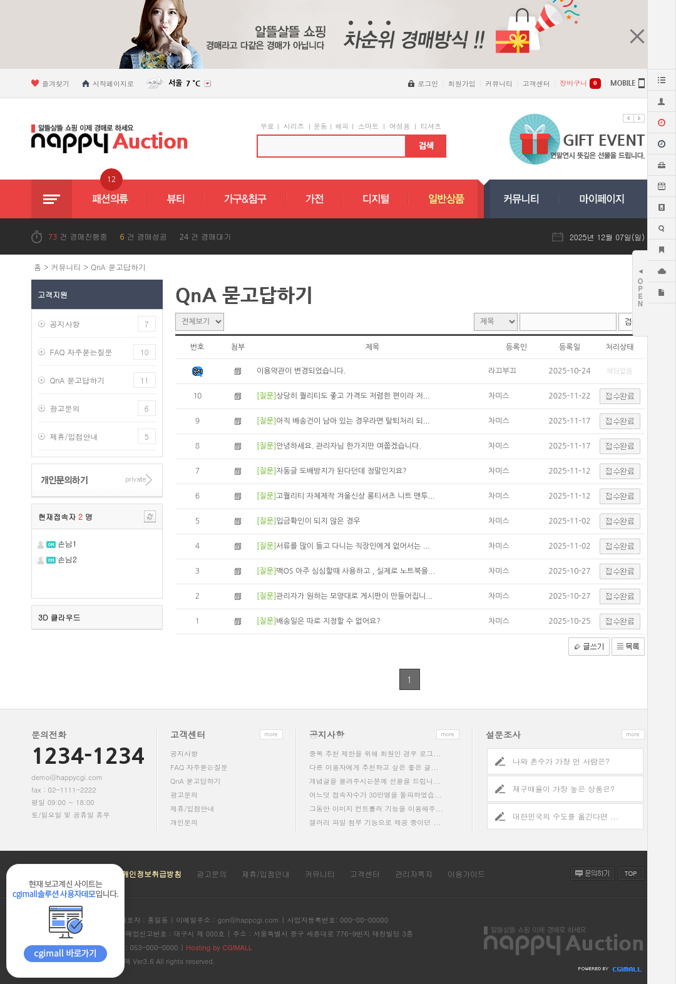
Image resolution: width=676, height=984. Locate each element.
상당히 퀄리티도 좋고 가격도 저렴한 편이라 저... (352, 396)
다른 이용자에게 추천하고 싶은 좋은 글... (374, 767)
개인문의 (184, 822)
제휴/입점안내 (73, 436)
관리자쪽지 (414, 873)
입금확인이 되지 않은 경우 (318, 521)
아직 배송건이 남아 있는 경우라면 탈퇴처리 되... (352, 421)
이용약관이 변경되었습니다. (301, 371)
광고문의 (64, 408)
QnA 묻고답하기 (118, 266)
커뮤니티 (66, 266)
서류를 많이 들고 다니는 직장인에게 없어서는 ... (352, 546)
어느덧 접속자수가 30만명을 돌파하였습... (375, 794)
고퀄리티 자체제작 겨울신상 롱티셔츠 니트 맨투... (355, 496)
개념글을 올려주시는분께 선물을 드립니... (375, 781)
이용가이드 (466, 873)
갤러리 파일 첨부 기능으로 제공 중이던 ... (375, 822)
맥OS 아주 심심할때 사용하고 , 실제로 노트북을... (355, 571)
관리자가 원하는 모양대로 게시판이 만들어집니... (354, 596)
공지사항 (64, 323)
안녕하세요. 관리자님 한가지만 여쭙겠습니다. (348, 446)
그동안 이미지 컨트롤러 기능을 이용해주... (376, 808)
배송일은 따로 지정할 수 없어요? (328, 621)
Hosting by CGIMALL (219, 947)
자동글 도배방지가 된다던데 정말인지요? (341, 471)
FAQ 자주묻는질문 (80, 352)
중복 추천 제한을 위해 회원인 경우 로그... (375, 753)
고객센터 (365, 873)
